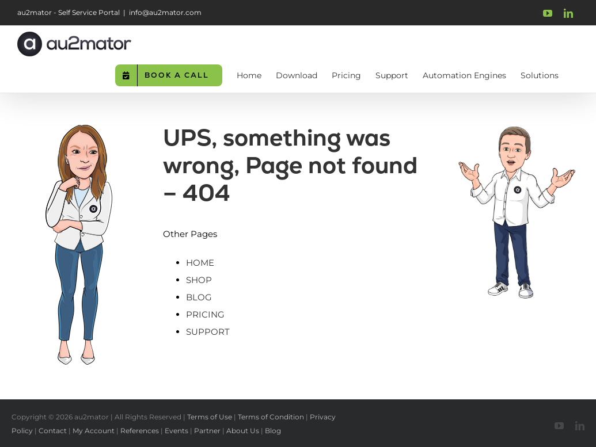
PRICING (205, 314)
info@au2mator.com (165, 12)
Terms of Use (209, 416)
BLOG (199, 297)
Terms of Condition (271, 416)
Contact (53, 430)
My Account (94, 430)
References (139, 430)
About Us (242, 430)
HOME (200, 262)
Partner (207, 430)
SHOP (199, 279)
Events (176, 430)
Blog (273, 430)
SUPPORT (208, 331)
